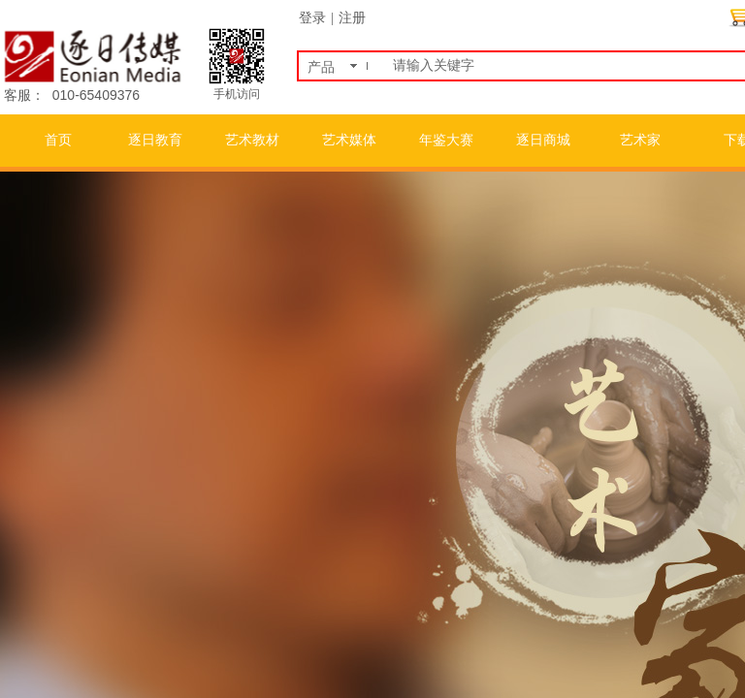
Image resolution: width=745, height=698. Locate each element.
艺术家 (640, 140)
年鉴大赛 (446, 140)
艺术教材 (252, 140)
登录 (312, 18)
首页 (58, 140)
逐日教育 (155, 140)
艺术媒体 (349, 140)
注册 (352, 18)
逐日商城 (543, 140)
